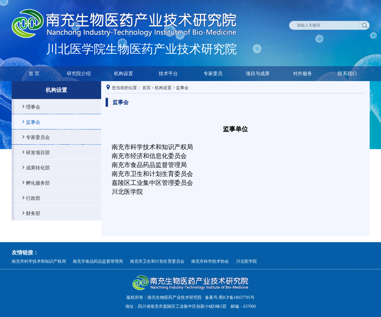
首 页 (34, 73)
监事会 (33, 122)
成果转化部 (38, 167)
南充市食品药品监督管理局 (98, 261)
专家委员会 (38, 137)
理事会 (33, 106)
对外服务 (302, 73)
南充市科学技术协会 (210, 261)
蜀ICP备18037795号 (236, 297)
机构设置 (123, 73)
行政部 (33, 198)
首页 (146, 88)
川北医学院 (246, 261)
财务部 (33, 213)
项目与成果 (258, 73)
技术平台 (168, 73)
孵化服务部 (38, 182)
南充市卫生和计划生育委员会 (157, 261)
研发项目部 (38, 152)
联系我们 (347, 73)
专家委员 (213, 73)
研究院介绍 (79, 73)
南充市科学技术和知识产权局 (39, 261)
